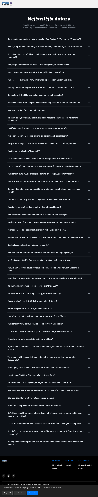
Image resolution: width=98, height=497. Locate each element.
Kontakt (54, 469)
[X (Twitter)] (13, 476)
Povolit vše (32, 493)
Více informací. (57, 488)
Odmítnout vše (20, 493)
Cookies (80, 469)
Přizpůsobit (7, 493)
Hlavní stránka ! (57, 465)
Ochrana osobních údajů (85, 465)
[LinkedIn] (3, 476)
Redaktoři (68, 465)
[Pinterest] (8, 476)
